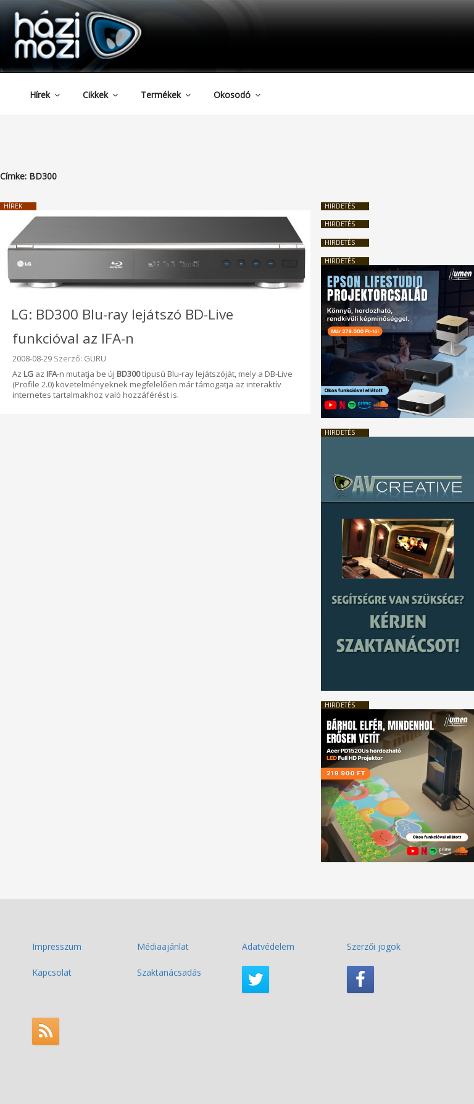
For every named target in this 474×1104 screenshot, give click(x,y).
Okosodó (238, 95)
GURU (95, 358)
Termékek (167, 95)
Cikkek (101, 95)
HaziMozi (60, 14)
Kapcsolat (52, 972)
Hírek (46, 95)
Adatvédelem (268, 946)
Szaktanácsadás (169, 972)
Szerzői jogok (374, 946)
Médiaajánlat (163, 946)
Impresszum (56, 946)
